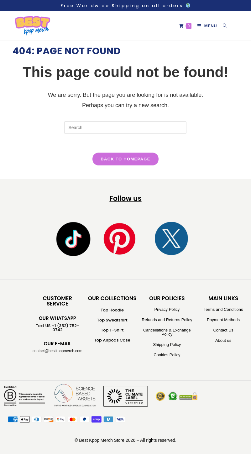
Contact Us (223, 330)
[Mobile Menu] (205, 25)
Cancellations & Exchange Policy (167, 332)
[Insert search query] (125, 127)
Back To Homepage (125, 159)
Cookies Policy (167, 355)
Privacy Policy (167, 310)
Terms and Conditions (223, 310)
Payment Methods (223, 320)
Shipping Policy (167, 345)
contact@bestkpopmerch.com (57, 351)
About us (223, 341)
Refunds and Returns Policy (167, 320)
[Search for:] (222, 25)
